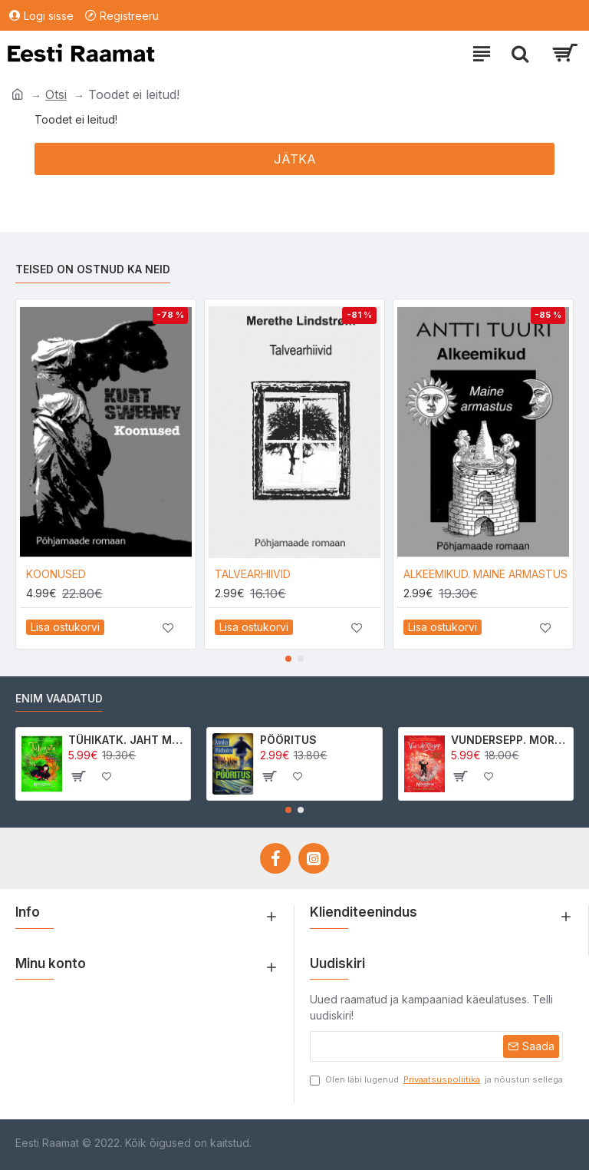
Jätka (295, 159)
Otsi (56, 94)
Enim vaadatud (59, 698)
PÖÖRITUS (288, 739)
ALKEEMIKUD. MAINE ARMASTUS (485, 573)
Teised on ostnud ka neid (92, 269)
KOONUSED (56, 573)
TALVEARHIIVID (253, 573)
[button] (288, 659)
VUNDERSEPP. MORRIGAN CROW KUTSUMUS (509, 739)
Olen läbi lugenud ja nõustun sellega (436, 1079)
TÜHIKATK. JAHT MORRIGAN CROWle (126, 739)
